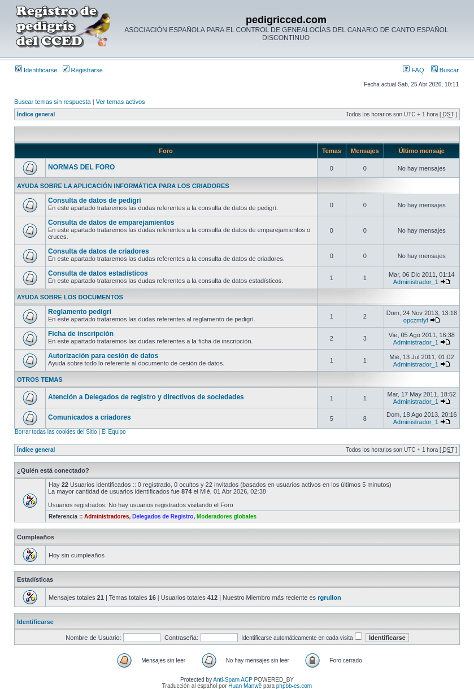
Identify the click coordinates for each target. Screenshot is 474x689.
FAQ (413, 70)
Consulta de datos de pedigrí (94, 200)
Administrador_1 (415, 281)
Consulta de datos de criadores (98, 251)
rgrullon (329, 597)
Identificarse (36, 70)
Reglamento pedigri (79, 312)
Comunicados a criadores (89, 417)
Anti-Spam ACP (232, 680)
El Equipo (114, 432)
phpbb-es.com (294, 686)
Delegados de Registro (162, 516)
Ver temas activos (120, 101)
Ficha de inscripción (81, 334)
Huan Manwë (245, 686)
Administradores (106, 516)
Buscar (445, 70)
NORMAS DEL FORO (81, 167)
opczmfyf (415, 320)
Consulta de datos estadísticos (98, 273)
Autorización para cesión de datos (103, 356)
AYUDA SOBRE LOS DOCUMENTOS (70, 297)
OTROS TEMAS (40, 379)
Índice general (36, 114)
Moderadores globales (226, 516)
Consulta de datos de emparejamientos (111, 222)
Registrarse (83, 70)
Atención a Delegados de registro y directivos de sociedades (146, 397)
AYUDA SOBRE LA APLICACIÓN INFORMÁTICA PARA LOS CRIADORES (123, 185)
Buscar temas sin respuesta (52, 101)
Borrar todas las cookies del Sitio (56, 432)
